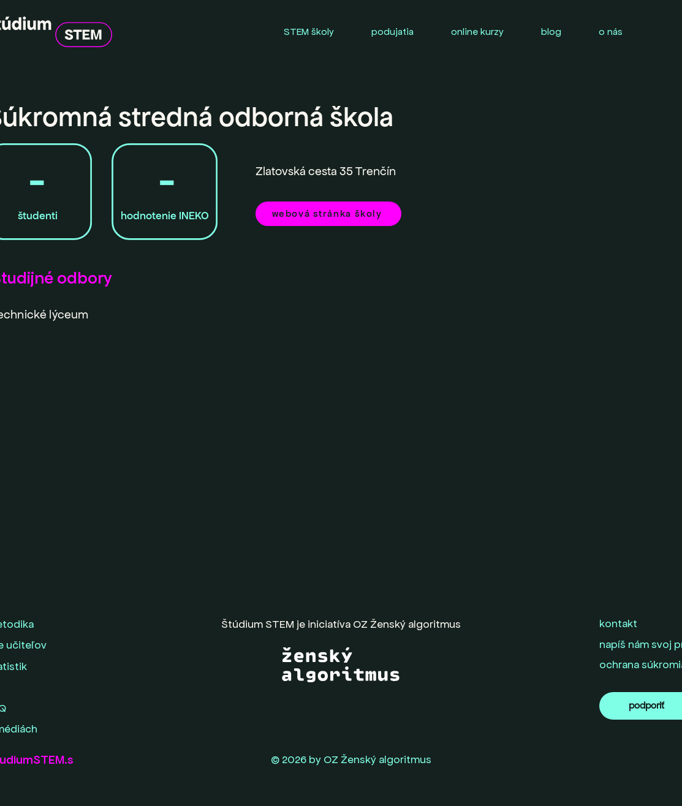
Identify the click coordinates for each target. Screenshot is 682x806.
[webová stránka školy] (328, 214)
